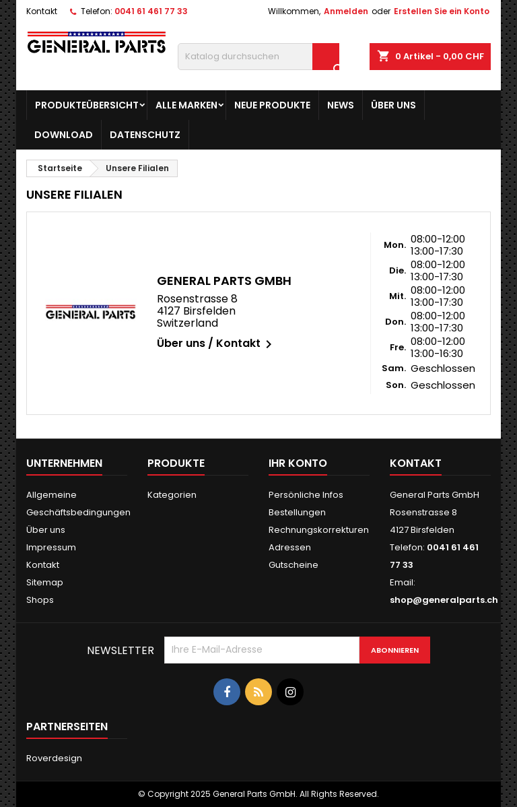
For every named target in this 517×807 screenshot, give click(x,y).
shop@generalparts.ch (444, 599)
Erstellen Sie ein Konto (441, 11)
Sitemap (44, 582)
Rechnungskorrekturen (319, 529)
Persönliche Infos (306, 494)
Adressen (290, 547)
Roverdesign (54, 758)
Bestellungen (297, 512)
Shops (40, 599)
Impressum (51, 547)
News (340, 105)
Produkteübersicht (87, 105)
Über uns (393, 105)
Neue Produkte (272, 105)
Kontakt (41, 11)
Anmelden (346, 11)
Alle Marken (186, 105)
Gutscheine (293, 564)
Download (63, 134)
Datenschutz (145, 134)
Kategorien (172, 494)
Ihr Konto (298, 463)
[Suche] (258, 56)
